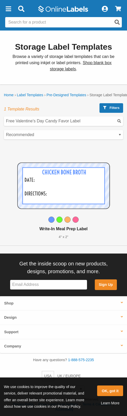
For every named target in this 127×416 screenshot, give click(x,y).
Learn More (110, 403)
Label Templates (30, 95)
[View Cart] (118, 9)
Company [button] (12, 346)
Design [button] (10, 317)
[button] (8, 9)
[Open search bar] (21, 9)
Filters (111, 108)
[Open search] (117, 22)
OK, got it (110, 391)
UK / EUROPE (69, 376)
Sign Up (106, 285)
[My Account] (104, 9)
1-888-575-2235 (81, 360)
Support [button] (11, 332)
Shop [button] (9, 303)
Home (9, 95)
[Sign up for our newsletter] (48, 284)
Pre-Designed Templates (66, 95)
